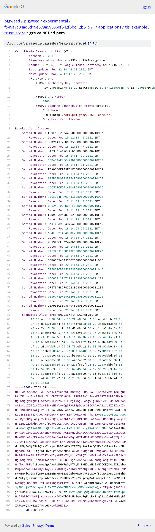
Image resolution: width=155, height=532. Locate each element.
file (92, 43)
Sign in (146, 7)
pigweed (12, 21)
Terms (49, 525)
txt (136, 525)
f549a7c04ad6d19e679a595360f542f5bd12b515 (47, 27)
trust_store (14, 32)
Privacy (38, 525)
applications (109, 27)
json (147, 525)
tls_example (136, 27)
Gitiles (26, 525)
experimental (55, 21)
